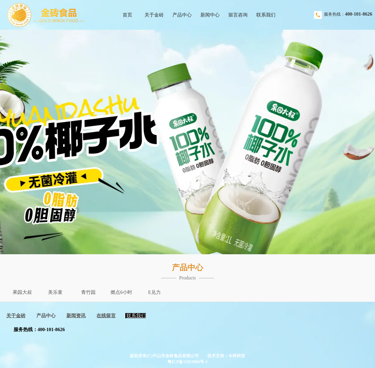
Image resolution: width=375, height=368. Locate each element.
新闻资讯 (76, 315)
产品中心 (46, 315)
